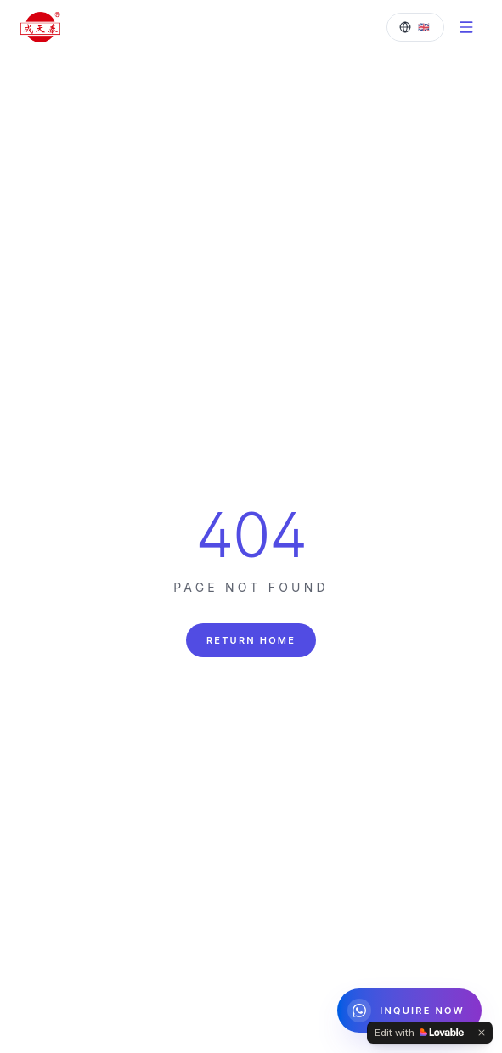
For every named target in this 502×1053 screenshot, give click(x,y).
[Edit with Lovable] (419, 1032)
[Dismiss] (481, 1032)
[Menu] (466, 27)
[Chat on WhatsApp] (409, 1010)
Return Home (251, 640)
